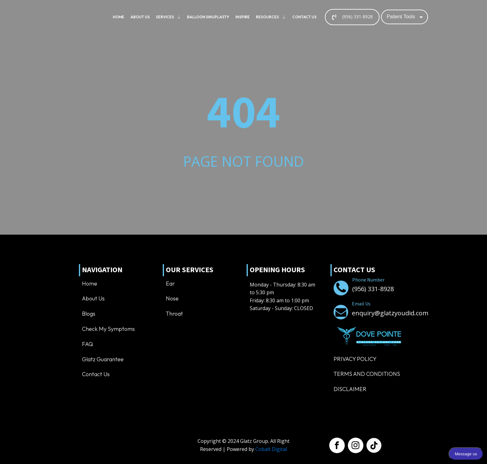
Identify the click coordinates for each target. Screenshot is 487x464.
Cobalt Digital (271, 449)
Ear (170, 283)
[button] (352, 17)
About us (140, 17)
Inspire (242, 17)
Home (118, 17)
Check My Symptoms (108, 328)
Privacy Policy (355, 359)
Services (168, 17)
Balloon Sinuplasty (208, 17)
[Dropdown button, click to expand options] (404, 17)
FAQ (87, 344)
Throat (174, 313)
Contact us (304, 17)
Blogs (88, 313)
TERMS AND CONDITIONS (367, 373)
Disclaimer (350, 389)
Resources (271, 17)
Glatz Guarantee (103, 359)
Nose (172, 298)
